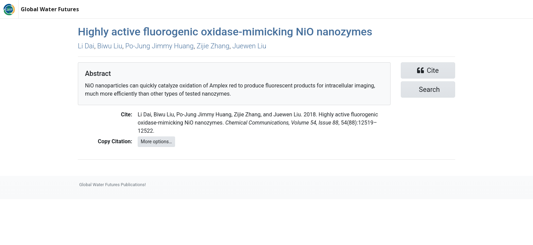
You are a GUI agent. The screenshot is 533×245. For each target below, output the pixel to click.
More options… (156, 141)
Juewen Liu (249, 46)
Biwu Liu (109, 46)
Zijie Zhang (212, 46)
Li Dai (86, 46)
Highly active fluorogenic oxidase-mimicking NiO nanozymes (225, 31)
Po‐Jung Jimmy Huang (159, 46)
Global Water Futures (50, 9)
